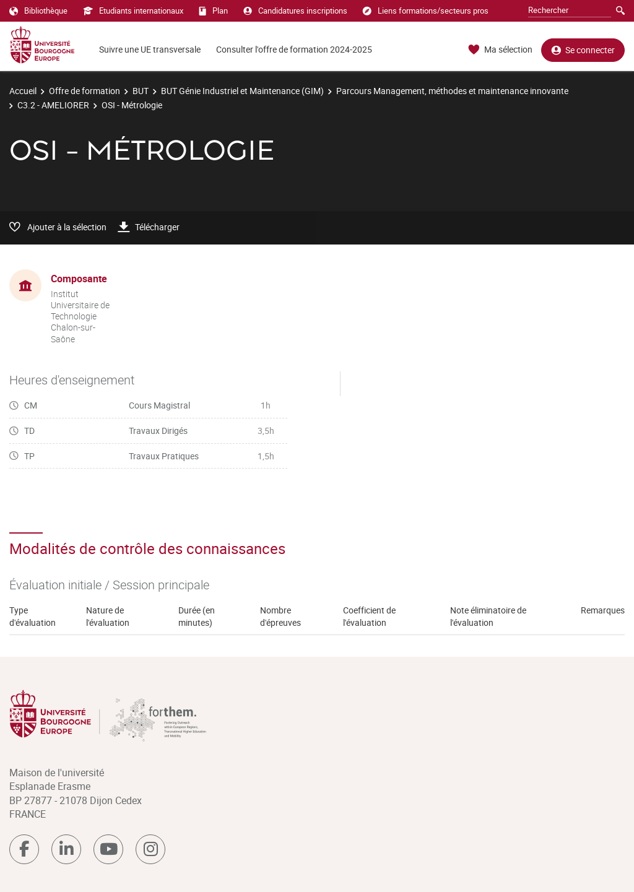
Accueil (23, 91)
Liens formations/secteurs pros (426, 10)
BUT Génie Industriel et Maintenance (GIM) (242, 91)
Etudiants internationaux (133, 10)
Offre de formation (84, 91)
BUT (140, 91)
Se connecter (583, 50)
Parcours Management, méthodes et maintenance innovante (452, 91)
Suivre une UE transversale (150, 49)
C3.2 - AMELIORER (53, 105)
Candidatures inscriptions (295, 10)
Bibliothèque (38, 10)
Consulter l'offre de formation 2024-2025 (294, 49)
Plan (213, 10)
